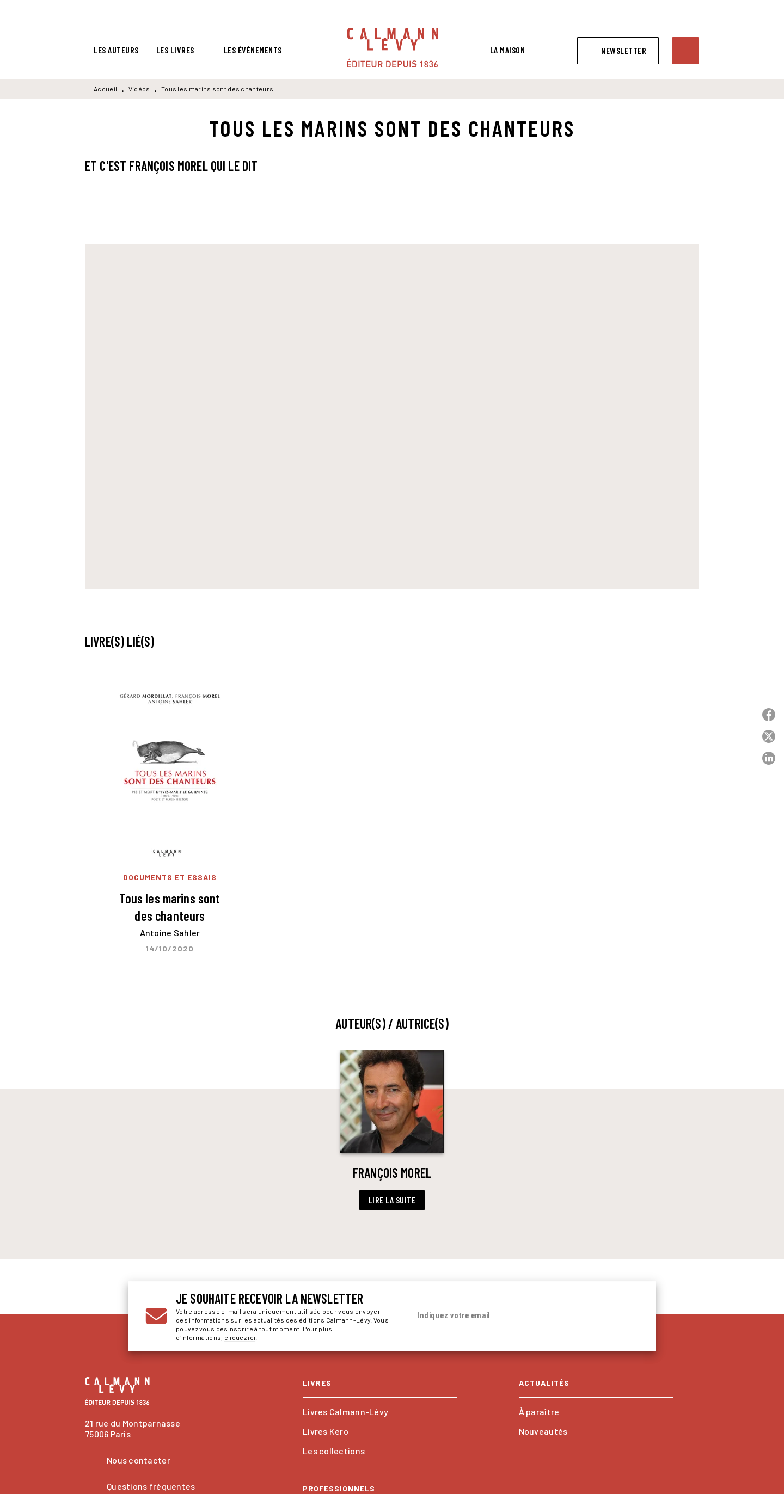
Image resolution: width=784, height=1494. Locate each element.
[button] (618, 50)
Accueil (105, 89)
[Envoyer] (625, 1316)
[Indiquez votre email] (510, 1315)
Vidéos (139, 89)
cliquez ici (239, 1337)
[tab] (116, 50)
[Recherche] (685, 50)
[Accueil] (392, 47)
